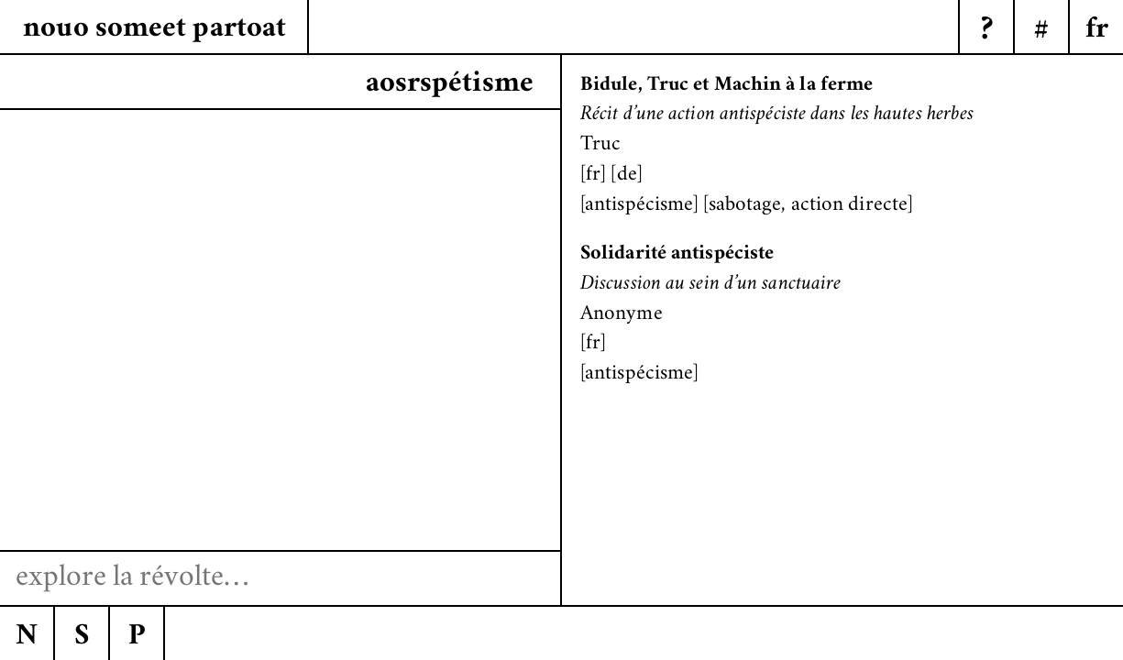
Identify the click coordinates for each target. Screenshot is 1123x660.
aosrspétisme (450, 85)
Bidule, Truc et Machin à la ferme (726, 85)
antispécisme (639, 205)
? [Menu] (987, 31)
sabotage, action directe (808, 205)
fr (593, 175)
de (627, 175)
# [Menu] (1041, 31)
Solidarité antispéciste (677, 254)
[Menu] (1095, 27)
